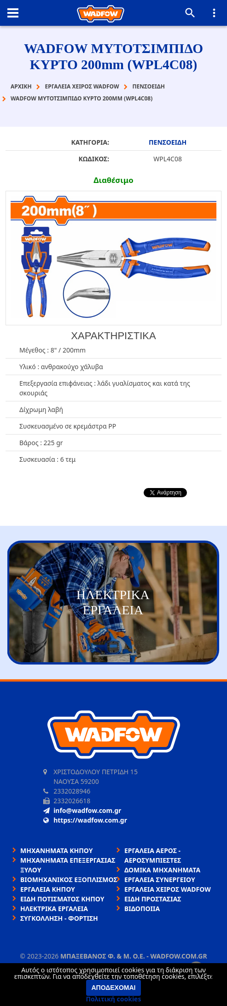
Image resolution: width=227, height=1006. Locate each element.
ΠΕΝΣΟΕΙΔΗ (167, 142)
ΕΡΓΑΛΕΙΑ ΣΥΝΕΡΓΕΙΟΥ (159, 879)
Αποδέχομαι (113, 987)
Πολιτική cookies (113, 998)
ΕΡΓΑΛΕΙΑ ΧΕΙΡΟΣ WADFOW (167, 889)
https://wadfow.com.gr (85, 820)
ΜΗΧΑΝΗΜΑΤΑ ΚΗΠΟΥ (56, 850)
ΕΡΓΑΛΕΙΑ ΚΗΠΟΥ (47, 889)
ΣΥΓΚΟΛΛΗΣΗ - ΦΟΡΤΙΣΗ (59, 918)
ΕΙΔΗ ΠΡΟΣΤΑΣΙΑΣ (152, 898)
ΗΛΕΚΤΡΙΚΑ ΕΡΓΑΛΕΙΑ (54, 908)
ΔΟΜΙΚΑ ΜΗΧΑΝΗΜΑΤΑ (162, 869)
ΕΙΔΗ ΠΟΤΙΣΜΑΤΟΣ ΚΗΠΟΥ (62, 898)
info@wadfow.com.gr (82, 810)
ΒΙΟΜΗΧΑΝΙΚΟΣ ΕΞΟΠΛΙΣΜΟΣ (68, 879)
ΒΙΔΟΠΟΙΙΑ (142, 908)
